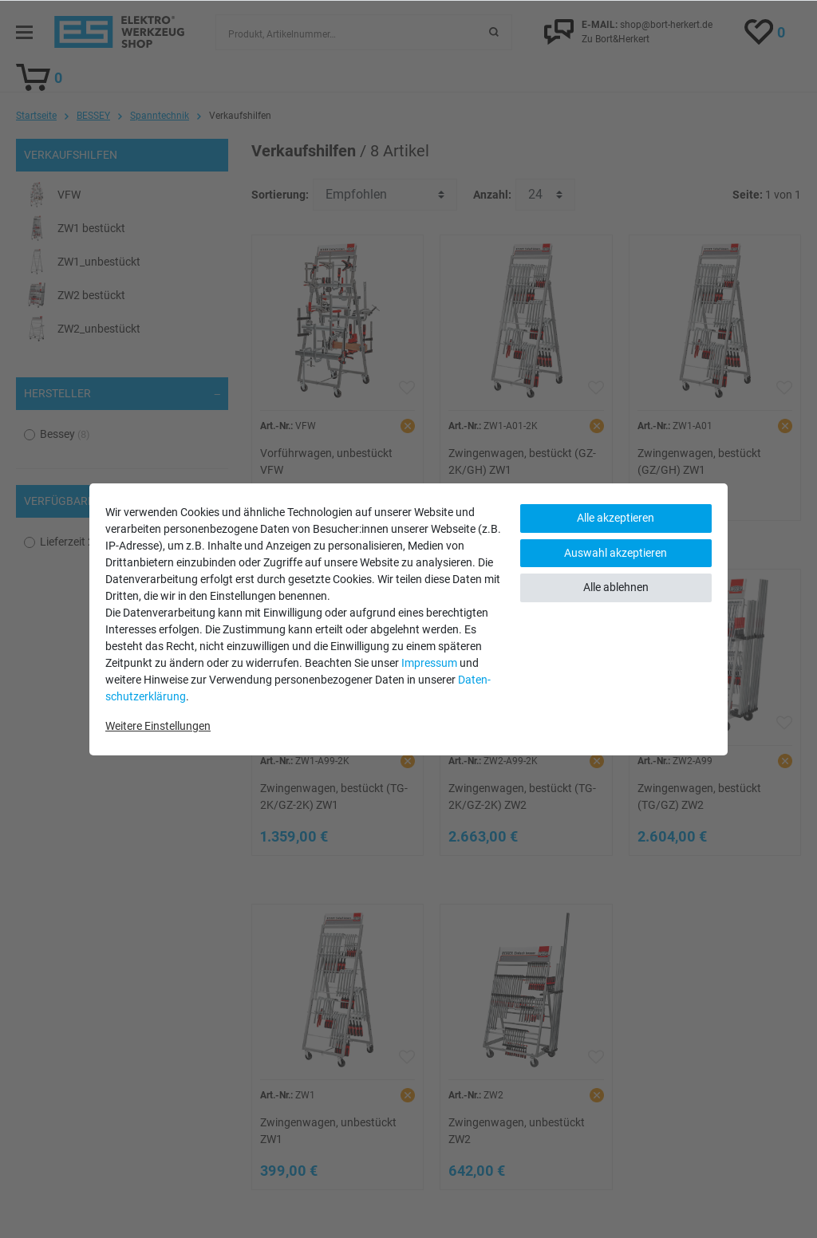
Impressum (429, 662)
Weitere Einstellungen (158, 726)
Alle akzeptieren (615, 517)
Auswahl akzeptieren (615, 552)
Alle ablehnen (616, 587)
